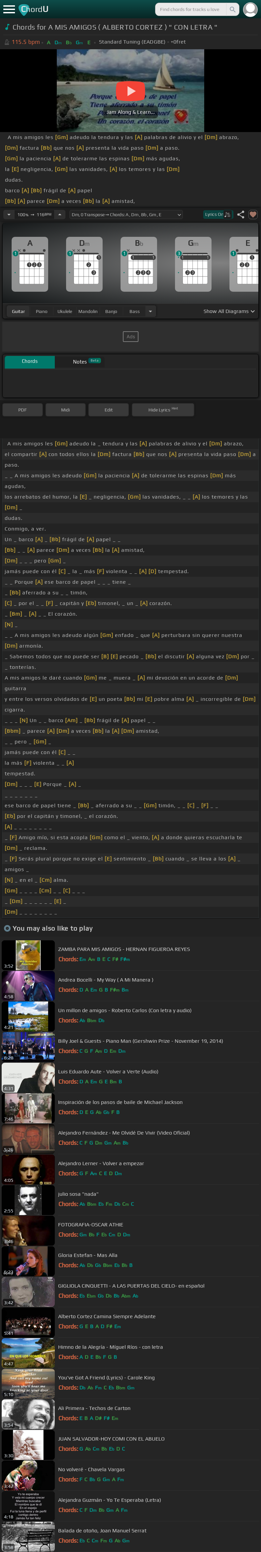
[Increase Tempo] (59, 214)
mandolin (88, 311)
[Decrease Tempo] (9, 214)
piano (41, 311)
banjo (111, 311)
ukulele (64, 311)
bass (135, 311)
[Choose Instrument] (150, 311)
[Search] (232, 9)
